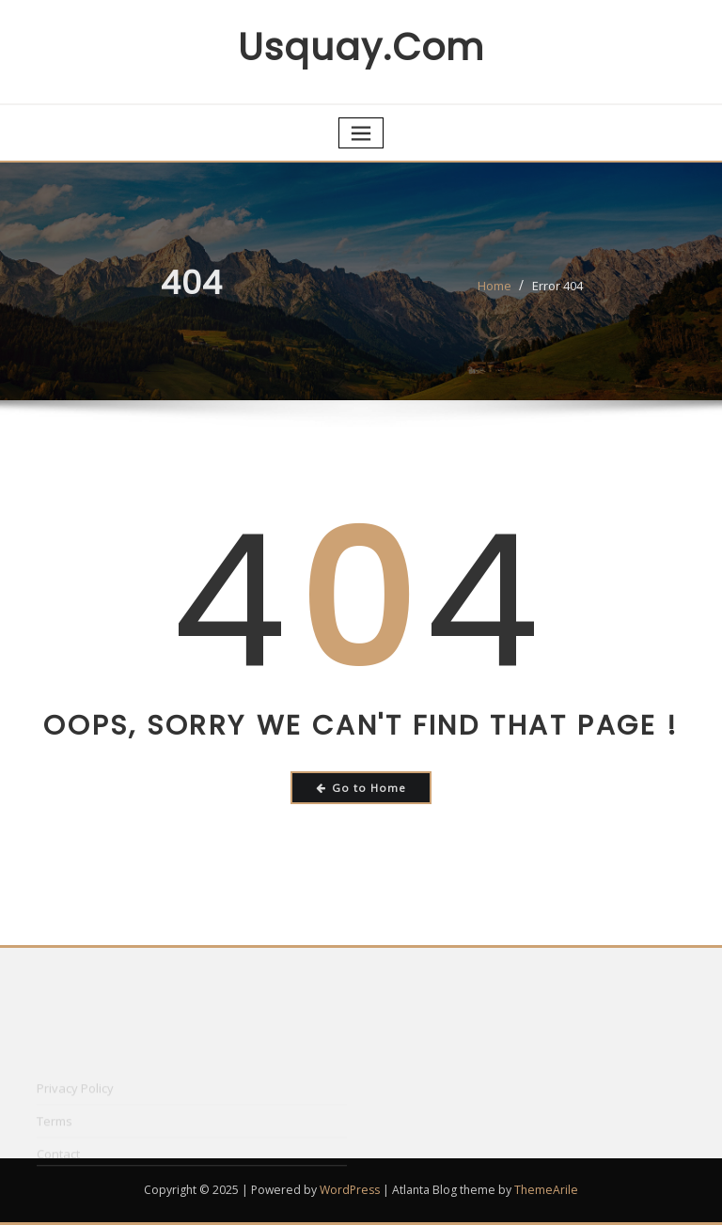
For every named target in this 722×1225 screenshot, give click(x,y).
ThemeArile (546, 1190)
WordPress (350, 1190)
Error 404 (557, 293)
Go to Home (361, 788)
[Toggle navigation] (361, 132)
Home (494, 293)
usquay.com (361, 47)
